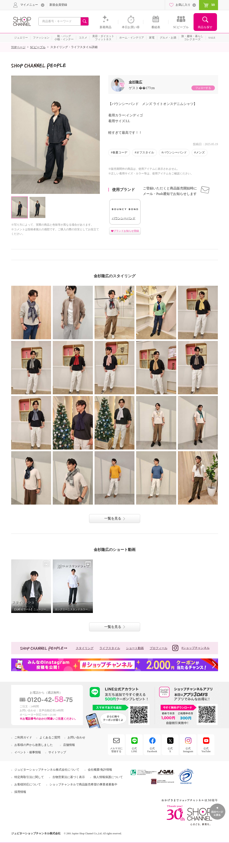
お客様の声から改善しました (33, 744)
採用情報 (20, 791)
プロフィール (158, 648)
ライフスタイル (109, 648)
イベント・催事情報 (27, 752)
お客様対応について (27, 784)
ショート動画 (135, 648)
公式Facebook (152, 750)
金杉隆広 (135, 82)
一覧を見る (112, 518)
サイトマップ (57, 752)
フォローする (203, 88)
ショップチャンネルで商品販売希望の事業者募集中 (83, 784)
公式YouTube (206, 750)
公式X (170, 750)
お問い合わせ (76, 737)
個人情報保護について (108, 777)
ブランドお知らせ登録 (126, 230)
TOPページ (18, 47)
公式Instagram (188, 750)
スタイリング (84, 648)
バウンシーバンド (175, 152)
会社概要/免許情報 (100, 769)
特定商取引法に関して (29, 777)
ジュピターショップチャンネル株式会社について (46, 769)
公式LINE (134, 750)
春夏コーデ (119, 152)
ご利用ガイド (23, 737)
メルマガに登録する (116, 750)
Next (96, 135)
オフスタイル (145, 152)
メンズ (200, 152)
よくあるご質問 (49, 737)
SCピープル (38, 47)
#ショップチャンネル (191, 648)
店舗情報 (69, 744)
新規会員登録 (58, 4)
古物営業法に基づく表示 (68, 777)
